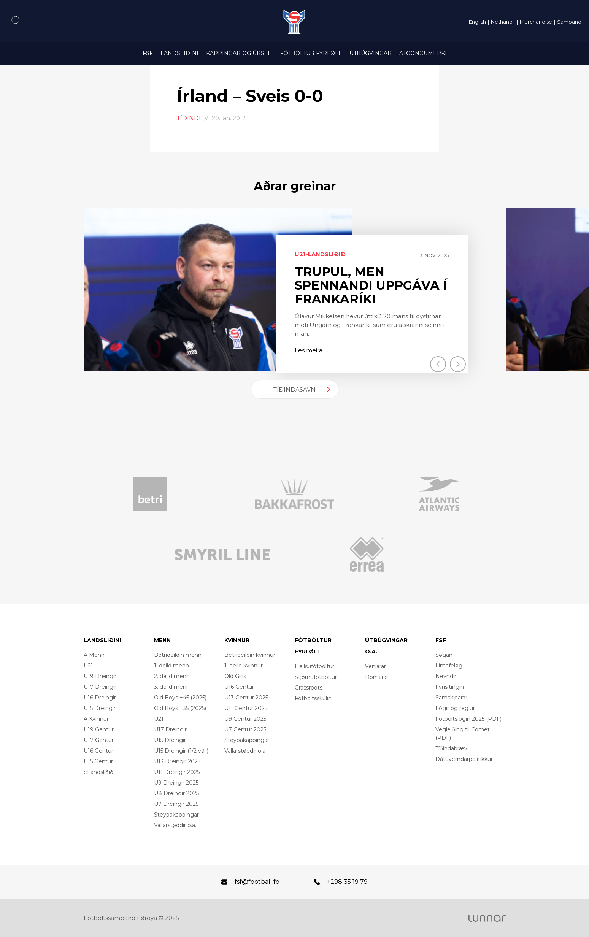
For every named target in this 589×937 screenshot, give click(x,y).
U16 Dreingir (100, 697)
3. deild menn (172, 686)
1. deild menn (171, 665)
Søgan (443, 655)
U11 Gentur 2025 (245, 708)
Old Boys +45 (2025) (180, 697)
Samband (569, 22)
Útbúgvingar (370, 53)
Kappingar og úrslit (239, 53)
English (477, 22)
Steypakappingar (176, 814)
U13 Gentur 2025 (246, 697)
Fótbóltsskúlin (313, 698)
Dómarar (376, 677)
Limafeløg (448, 665)
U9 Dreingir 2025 (176, 782)
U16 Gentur (98, 750)
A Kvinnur (96, 718)
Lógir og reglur (455, 708)
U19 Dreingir (100, 676)
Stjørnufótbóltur (316, 677)
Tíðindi (189, 118)
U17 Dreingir (100, 686)
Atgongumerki (423, 53)
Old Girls (235, 676)
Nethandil (503, 22)
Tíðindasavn (294, 389)
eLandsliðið (98, 772)
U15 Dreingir (100, 708)
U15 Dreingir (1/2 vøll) (181, 750)
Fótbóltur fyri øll (311, 53)
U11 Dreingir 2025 (177, 772)
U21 (88, 665)
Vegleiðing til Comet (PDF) (462, 733)
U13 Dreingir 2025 (177, 761)
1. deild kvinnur (243, 665)
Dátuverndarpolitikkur (464, 759)
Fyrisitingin (449, 686)
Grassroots (308, 687)
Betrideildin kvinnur (249, 655)
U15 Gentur (98, 761)
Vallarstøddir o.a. (175, 825)
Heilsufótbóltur (314, 666)
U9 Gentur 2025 (245, 718)
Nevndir (445, 676)
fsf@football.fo (257, 881)
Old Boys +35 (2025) (180, 708)
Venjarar (375, 666)
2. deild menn (172, 676)
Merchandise (536, 22)
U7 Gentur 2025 (245, 729)
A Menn (94, 655)
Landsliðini (179, 53)
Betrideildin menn (178, 655)
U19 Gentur (99, 729)
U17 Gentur (99, 740)
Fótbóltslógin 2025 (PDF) (468, 718)
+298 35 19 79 (347, 881)
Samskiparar (451, 697)
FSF (148, 53)
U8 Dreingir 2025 (176, 793)
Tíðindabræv (451, 748)
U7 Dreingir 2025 (176, 804)
